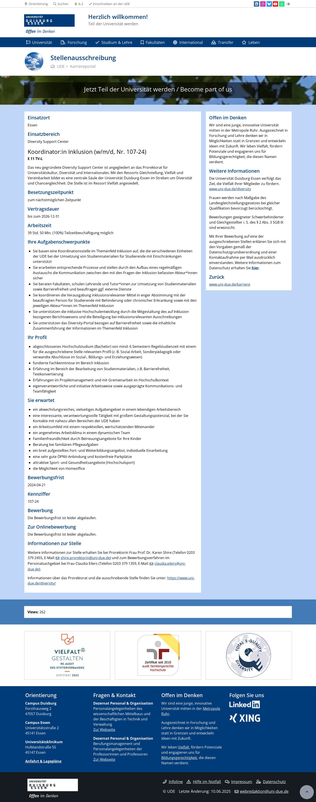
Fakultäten (153, 42)
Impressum (238, 781)
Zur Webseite (104, 729)
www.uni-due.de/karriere (229, 284)
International (188, 42)
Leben (251, 42)
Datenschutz (271, 781)
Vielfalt (183, 747)
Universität (39, 42)
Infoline (173, 781)
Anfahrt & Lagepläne (43, 761)
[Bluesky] (269, 4)
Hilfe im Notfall (204, 781)
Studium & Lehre (113, 42)
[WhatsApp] (281, 4)
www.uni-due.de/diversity (230, 189)
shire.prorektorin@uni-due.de (85, 557)
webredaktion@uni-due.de (264, 791)
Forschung (74, 42)
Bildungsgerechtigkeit (179, 757)
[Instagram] (263, 4)
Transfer (222, 42)
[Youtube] (275, 4)
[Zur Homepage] (49, 24)
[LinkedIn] (256, 4)
